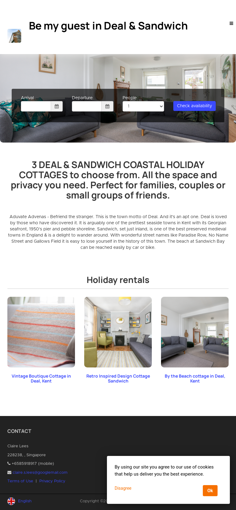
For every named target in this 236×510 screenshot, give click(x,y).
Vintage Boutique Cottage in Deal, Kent (41, 378)
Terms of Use (20, 481)
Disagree (123, 488)
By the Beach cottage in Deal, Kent (195, 378)
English (25, 501)
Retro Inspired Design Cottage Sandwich (118, 378)
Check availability (194, 106)
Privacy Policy (52, 481)
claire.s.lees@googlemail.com (40, 473)
